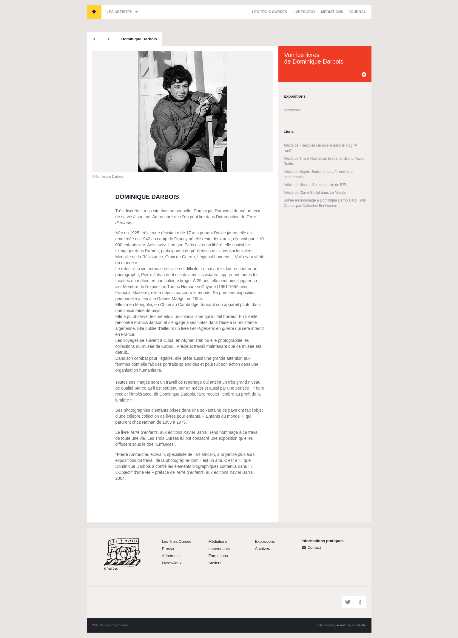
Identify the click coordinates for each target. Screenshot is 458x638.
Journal (357, 12)
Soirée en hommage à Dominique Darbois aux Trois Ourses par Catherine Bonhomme (325, 203)
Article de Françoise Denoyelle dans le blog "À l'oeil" (320, 148)
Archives (262, 548)
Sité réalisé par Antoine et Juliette (341, 625)
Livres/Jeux (304, 12)
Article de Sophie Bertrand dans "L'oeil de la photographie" (319, 174)
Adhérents (171, 556)
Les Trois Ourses (94, 12)
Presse (168, 548)
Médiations (332, 12)
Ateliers (215, 563)
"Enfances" (292, 110)
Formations (218, 556)
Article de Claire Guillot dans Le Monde (315, 192)
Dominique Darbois (139, 39)
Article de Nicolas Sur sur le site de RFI (315, 185)
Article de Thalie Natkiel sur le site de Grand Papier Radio (324, 161)
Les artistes (119, 12)
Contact (314, 547)
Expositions (265, 541)
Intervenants (219, 548)
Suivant (108, 39)
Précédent (94, 39)
